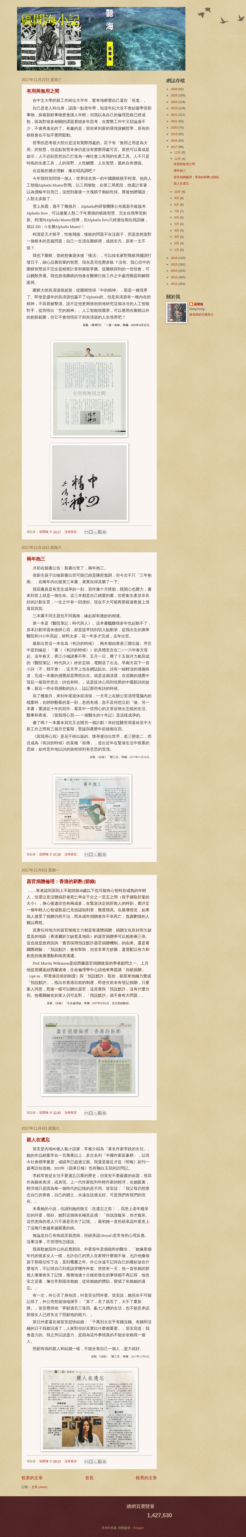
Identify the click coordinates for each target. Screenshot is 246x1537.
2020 (174, 127)
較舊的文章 (146, 1478)
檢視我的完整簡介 (201, 314)
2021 (174, 121)
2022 (174, 114)
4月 (177, 230)
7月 (177, 211)
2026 (174, 89)
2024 (174, 102)
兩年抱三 (36, 559)
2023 (174, 108)
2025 (174, 95)
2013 (174, 277)
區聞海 (198, 304)
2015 (174, 264)
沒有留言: (71, 532)
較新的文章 (32, 1478)
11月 (178, 158)
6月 (177, 217)
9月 (177, 198)
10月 (178, 192)
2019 (174, 134)
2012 (174, 284)
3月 (177, 236)
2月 (177, 243)
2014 (174, 270)
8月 (177, 204)
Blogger (138, 1528)
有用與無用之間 (43, 91)
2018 (174, 140)
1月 (177, 250)
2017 (174, 147)
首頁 (89, 1478)
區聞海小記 (51, 19)
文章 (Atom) (39, 1487)
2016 (174, 258)
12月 (178, 152)
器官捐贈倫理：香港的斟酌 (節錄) (61, 882)
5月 (177, 224)
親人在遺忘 (38, 1140)
